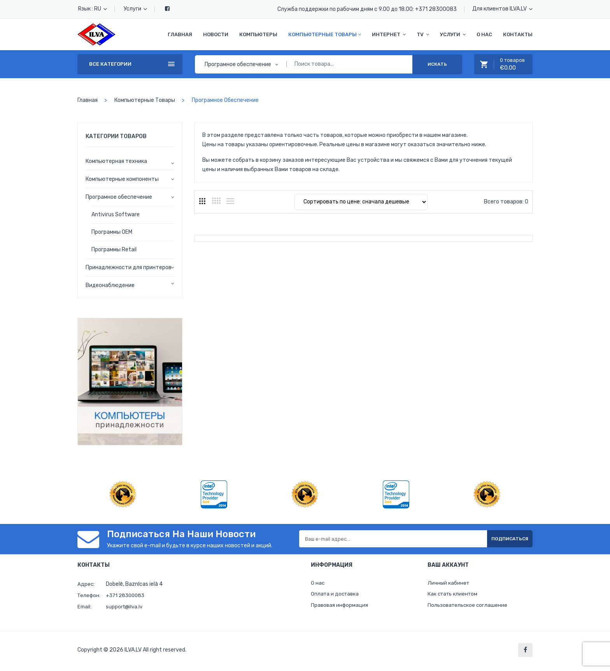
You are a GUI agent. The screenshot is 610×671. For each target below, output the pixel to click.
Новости (215, 34)
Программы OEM (111, 232)
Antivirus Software (115, 214)
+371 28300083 (436, 9)
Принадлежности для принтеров (129, 267)
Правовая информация (340, 607)
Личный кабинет (449, 583)
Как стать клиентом (454, 595)
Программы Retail (114, 249)
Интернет (389, 34)
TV (423, 34)
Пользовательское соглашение (469, 607)
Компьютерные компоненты (122, 179)
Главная (180, 34)
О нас (484, 34)
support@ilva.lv (125, 606)
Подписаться (503, 538)
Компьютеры (258, 34)
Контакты (518, 34)
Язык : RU (92, 8)
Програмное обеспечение (119, 197)
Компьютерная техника (116, 161)
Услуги (135, 8)
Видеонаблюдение (110, 285)
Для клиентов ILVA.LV (502, 8)
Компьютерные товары (324, 34)
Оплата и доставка (336, 595)
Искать (437, 64)
